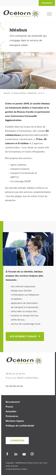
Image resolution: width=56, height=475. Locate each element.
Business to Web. (20, 469)
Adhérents (32, 93)
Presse (9, 406)
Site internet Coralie (23, 336)
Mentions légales (15, 420)
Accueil (7, 93)
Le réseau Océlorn (18, 93)
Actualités (11, 411)
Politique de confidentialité (20, 425)
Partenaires (12, 416)
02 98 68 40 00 (14, 386)
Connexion (17, 440)
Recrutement (13, 401)
